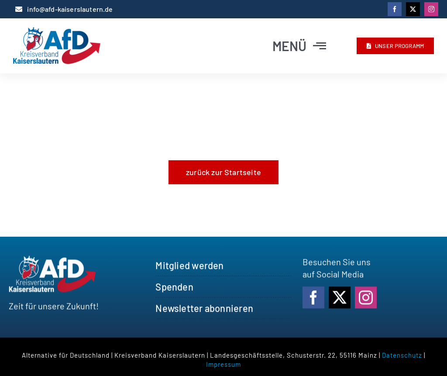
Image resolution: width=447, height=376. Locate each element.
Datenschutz (402, 355)
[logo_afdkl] (56, 31)
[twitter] (413, 9)
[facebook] (395, 9)
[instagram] (431, 9)
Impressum (223, 364)
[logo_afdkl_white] (52, 261)
